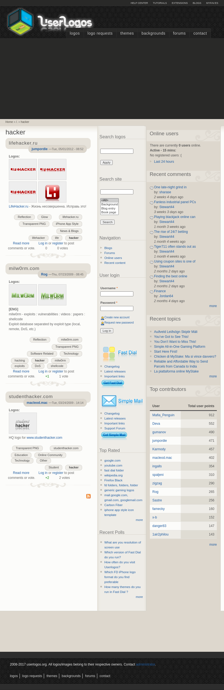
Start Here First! (165, 352)
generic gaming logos (119, 490)
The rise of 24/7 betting (171, 232)
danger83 (159, 526)
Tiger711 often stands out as (175, 247)
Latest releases (115, 371)
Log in (43, 243)
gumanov (159, 432)
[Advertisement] (112, 78)
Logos (75, 33)
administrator (145, 664)
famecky (158, 509)
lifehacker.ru (71, 217)
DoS (38, 366)
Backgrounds (154, 33)
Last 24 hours (164, 162)
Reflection (24, 217)
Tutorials (160, 3)
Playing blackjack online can (174, 217)
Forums (179, 33)
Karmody (159, 449)
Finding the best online (170, 276)
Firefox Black (113, 480)
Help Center (139, 3)
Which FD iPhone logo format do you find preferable (120, 577)
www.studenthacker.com (44, 438)
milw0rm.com (70, 339)
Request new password (119, 322)
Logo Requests (100, 33)
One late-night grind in (170, 187)
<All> (109, 200)
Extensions (180, 3)
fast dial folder (114, 470)
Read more (21, 243)
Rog (44, 274)
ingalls (157, 466)
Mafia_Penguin (163, 415)
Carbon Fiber (113, 505)
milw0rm (60, 360)
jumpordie (40, 149)
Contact (200, 33)
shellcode (57, 366)
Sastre (157, 500)
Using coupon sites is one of (174, 261)
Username (109, 288)
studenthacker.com (66, 448)
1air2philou (160, 534)
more (139, 519)
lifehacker (38, 237)
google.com (112, 460)
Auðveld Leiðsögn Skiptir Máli (175, 332)
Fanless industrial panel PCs (175, 202)
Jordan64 (166, 296)
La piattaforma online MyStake (176, 371)
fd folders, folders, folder (121, 485)
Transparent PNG (34, 223)
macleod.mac (37, 403)
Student (53, 467)
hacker (25, 121)
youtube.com (113, 465)
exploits (20, 366)
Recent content (115, 262)
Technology (71, 353)
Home (9, 121)
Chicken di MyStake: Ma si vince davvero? (185, 356)
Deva (156, 424)
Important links (114, 376)
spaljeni (158, 475)
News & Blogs (69, 231)
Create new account (116, 317)
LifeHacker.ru (18, 206)
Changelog (112, 366)
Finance (160, 291)
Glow (44, 217)
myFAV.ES (212, 3)
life (57, 237)
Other (43, 460)
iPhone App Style (67, 223)
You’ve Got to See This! (171, 337)
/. (17, 121)
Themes (127, 33)
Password (108, 302)
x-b (154, 517)
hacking (20, 360)
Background (109, 205)
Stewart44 (166, 207)
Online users (113, 258)
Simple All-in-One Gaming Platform (179, 347)
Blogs (197, 3)
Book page (109, 213)
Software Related (42, 353)
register (57, 243)
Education (21, 455)
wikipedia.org (113, 475)
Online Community (50, 455)
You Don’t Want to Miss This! (175, 342)
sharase (165, 192)
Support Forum (114, 428)
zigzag (157, 483)
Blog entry (109, 209)
